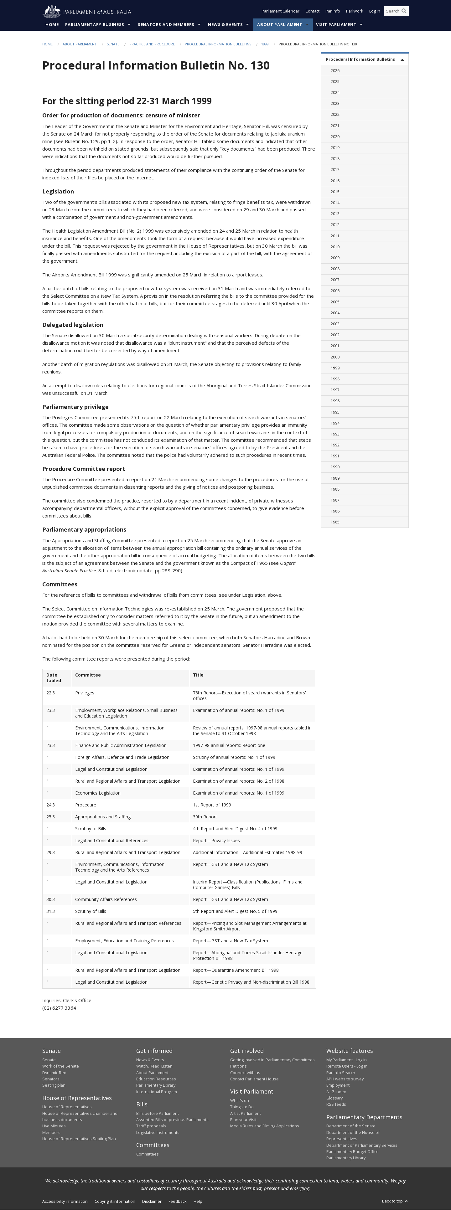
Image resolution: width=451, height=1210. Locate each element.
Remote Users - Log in (346, 1066)
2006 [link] (335, 291)
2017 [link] (335, 169)
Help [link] (198, 1201)
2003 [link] (335, 324)
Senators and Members (166, 25)
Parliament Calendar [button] (280, 12)
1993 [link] (335, 434)
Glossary (334, 1098)
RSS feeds (336, 1104)
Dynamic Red (54, 1072)
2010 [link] (335, 247)
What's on (239, 1100)
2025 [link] (335, 82)
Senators (51, 1079)
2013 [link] (335, 214)
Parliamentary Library (155, 1085)
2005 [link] (335, 302)
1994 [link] (335, 423)
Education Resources (156, 1079)
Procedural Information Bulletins (218, 44)
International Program (156, 1091)
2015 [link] (335, 191)
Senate (113, 44)
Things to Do (242, 1107)
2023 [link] (335, 103)
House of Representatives (67, 1107)
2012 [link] (335, 225)
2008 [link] (335, 269)
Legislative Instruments (157, 1132)
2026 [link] (335, 70)
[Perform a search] (404, 12)
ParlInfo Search (340, 1072)
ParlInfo (332, 12)
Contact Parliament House (254, 1079)
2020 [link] (335, 137)
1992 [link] (335, 445)
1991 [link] (335, 456)
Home (52, 25)
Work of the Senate (60, 1066)
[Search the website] (396, 12)
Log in (374, 12)
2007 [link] (335, 280)
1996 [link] (335, 401)
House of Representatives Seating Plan (79, 1139)
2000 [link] (335, 357)
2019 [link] (335, 148)
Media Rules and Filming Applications (264, 1126)
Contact (312, 12)
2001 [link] (335, 346)
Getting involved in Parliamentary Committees (272, 1060)
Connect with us (245, 1072)
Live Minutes (54, 1126)
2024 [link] (335, 92)
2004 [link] (335, 313)
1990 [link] (335, 467)
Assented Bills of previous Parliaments (172, 1120)
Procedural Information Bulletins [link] (360, 59)
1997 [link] (335, 390)
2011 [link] (335, 236)
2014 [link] (335, 203)
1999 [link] (335, 368)
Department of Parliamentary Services (361, 1145)
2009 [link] (335, 258)
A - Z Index (336, 1091)
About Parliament (279, 25)
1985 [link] (335, 522)
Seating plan (53, 1085)
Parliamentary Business (94, 25)
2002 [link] (335, 335)
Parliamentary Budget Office (352, 1152)
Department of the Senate (351, 1126)
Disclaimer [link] (152, 1201)
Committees (147, 1154)
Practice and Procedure (152, 44)
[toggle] (402, 59)
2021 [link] (335, 125)
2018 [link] (335, 159)
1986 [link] (335, 511)
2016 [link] (335, 180)
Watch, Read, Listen (154, 1066)
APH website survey (345, 1079)
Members (51, 1132)
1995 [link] (335, 412)
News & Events (225, 25)
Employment (338, 1085)
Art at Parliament (245, 1113)
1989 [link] (335, 478)
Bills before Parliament (157, 1113)
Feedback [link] (177, 1201)
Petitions (238, 1066)
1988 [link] (335, 489)
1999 (265, 44)
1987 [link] (335, 500)
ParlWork (354, 12)
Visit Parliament (336, 25)
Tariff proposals (151, 1126)
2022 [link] (335, 114)
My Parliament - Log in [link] (346, 1060)
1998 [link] (335, 379)
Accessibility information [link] (65, 1201)
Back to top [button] (395, 1201)
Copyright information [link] (115, 1201)
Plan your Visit (243, 1120)
